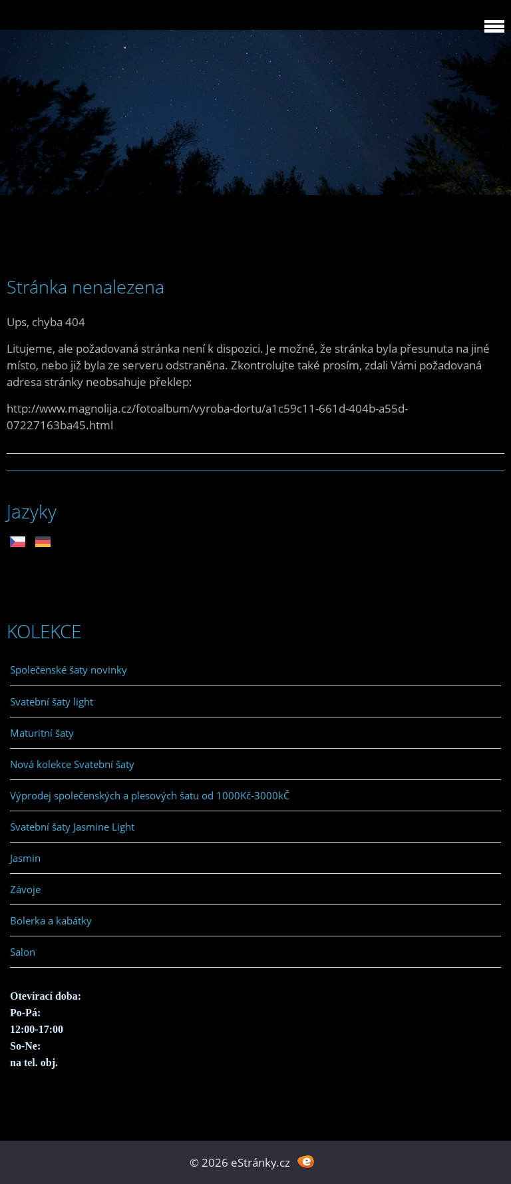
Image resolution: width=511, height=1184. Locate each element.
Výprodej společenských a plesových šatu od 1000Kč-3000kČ (149, 795)
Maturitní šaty (42, 732)
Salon (22, 951)
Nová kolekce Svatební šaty (72, 764)
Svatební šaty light (51, 701)
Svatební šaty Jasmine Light (72, 826)
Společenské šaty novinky (68, 669)
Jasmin (25, 858)
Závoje (25, 889)
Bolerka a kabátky (51, 920)
